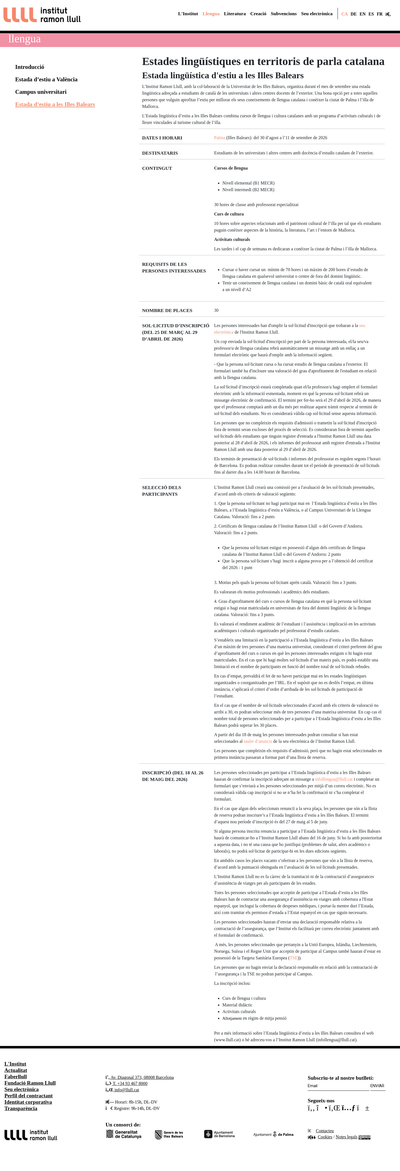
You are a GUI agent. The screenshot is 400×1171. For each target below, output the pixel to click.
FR (380, 14)
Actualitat (15, 1070)
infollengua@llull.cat (334, 779)
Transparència (20, 1108)
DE (354, 14)
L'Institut (15, 1064)
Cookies (320, 1136)
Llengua (24, 38)
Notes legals (346, 1136)
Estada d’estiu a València (46, 79)
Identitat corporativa (28, 1102)
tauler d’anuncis (258, 741)
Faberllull (15, 1076)
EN (363, 14)
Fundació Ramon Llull (30, 1083)
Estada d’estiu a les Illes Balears (55, 104)
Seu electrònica (21, 1089)
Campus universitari (41, 92)
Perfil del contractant (28, 1096)
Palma (219, 137)
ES (371, 14)
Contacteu (325, 1130)
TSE (294, 958)
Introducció (29, 67)
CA (344, 14)
